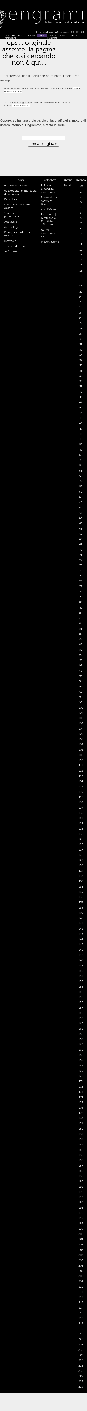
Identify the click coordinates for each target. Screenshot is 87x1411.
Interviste (10, 241)
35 (80, 365)
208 (80, 1276)
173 (81, 1092)
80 (80, 602)
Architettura (11, 251)
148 (81, 960)
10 (80, 239)
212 (81, 1297)
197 (81, 1218)
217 (81, 1323)
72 (80, 560)
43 (80, 407)
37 (80, 376)
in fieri (62, 35)
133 (81, 881)
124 (81, 834)
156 (81, 1002)
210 (81, 1286)
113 (81, 776)
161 (81, 1028)
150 (81, 971)
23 (80, 302)
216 (81, 1318)
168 (81, 1065)
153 (81, 986)
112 (81, 770)
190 (81, 1181)
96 (80, 686)
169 (81, 1071)
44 (80, 413)
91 (80, 660)
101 (81, 713)
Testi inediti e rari (15, 246)
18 (80, 276)
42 (80, 402)
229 (80, 1386)
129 (81, 860)
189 (81, 1176)
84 (80, 623)
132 (81, 876)
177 (81, 1113)
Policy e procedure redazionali (48, 189)
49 (80, 439)
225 (80, 1365)
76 (80, 581)
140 (81, 918)
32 (80, 349)
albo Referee (49, 209)
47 (80, 428)
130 (81, 865)
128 (81, 855)
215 (81, 1313)
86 (80, 634)
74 (80, 570)
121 (81, 818)
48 (80, 434)
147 (81, 955)
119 (81, 807)
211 (81, 1292)
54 (80, 465)
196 (81, 1213)
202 (80, 1244)
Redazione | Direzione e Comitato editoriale (48, 219)
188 (81, 1171)
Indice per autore (21, 105)
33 (80, 355)
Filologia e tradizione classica (17, 234)
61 (80, 502)
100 (81, 707)
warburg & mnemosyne (10, 36)
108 (81, 749)
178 (81, 1118)
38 (80, 381)
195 (81, 1207)
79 (80, 597)
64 (80, 518)
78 (80, 591)
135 (81, 892)
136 (81, 897)
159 (81, 1018)
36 (80, 370)
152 (81, 981)
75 (80, 576)
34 (80, 360)
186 (81, 1160)
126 (81, 844)
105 (81, 734)
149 (81, 965)
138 (81, 907)
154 (81, 992)
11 (80, 244)
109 (81, 755)
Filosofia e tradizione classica (17, 206)
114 (81, 781)
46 (80, 423)
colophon (73, 35)
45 (80, 418)
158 (81, 1013)
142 (81, 928)
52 (80, 455)
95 (80, 681)
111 (81, 765)
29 (80, 334)
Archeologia (11, 227)
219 (81, 1334)
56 (80, 476)
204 (80, 1255)
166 (81, 1055)
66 (80, 528)
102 (81, 718)
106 (81, 739)
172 (81, 1086)
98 (80, 697)
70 (80, 549)
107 (81, 744)
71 (80, 555)
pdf (81, 186)
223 (81, 1355)
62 (80, 507)
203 (81, 1250)
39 (80, 386)
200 (80, 1234)
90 (80, 655)
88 (80, 644)
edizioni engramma (52, 36)
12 (80, 249)
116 (81, 792)
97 (80, 692)
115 (81, 786)
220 (80, 1339)
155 (81, 997)
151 (81, 976)
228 (80, 1381)
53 (80, 460)
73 (80, 565)
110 (81, 760)
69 (80, 544)
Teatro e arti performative (12, 215)
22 (80, 297)
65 (80, 523)
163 (81, 1039)
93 (80, 670)
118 (81, 802)
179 (81, 1123)
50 (80, 444)
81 (80, 607)
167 (81, 1060)
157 (81, 1007)
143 (81, 934)
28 (80, 328)
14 (80, 260)
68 (80, 539)
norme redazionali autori (48, 233)
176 (81, 1107)
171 (81, 1081)
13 (80, 255)
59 (80, 491)
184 (81, 1149)
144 (81, 939)
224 (80, 1360)
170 (81, 1076)
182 (81, 1139)
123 (81, 828)
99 (80, 702)
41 (80, 397)
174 (81, 1097)
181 (81, 1134)
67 (80, 534)
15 (80, 265)
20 (80, 286)
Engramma (43, 16)
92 (80, 665)
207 (81, 1271)
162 (81, 1034)
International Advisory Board (49, 201)
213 (81, 1302)
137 (81, 902)
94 (80, 676)
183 (81, 1144)
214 (81, 1307)
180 (81, 1128)
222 (80, 1350)
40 (80, 391)
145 (81, 944)
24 (80, 307)
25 (80, 312)
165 (81, 1049)
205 (80, 1260)
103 (81, 723)
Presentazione (50, 241)
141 (81, 923)
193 (81, 1197)
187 (81, 1165)
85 (80, 628)
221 (81, 1344)
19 (80, 281)
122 (81, 823)
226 (80, 1371)
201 (81, 1239)
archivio (31, 35)
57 (80, 481)
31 (80, 344)
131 (81, 870)
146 (81, 949)
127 (81, 849)
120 (81, 813)
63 (80, 513)
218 (81, 1328)
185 (81, 1155)
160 (81, 1023)
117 (81, 797)
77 (80, 586)
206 (80, 1265)
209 (80, 1281)
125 (81, 839)
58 (80, 486)
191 (81, 1186)
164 (81, 1044)
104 (81, 728)
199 (81, 1228)
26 (80, 318)
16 (80, 270)
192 (81, 1192)
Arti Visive (10, 221)
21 (80, 291)
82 (80, 613)
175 (81, 1102)
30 (80, 339)
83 (80, 618)
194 (81, 1202)
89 (80, 649)
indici (20, 35)
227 (81, 1376)
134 (81, 886)
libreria (42, 35)
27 (80, 323)
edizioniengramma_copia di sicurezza (20, 192)
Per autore (10, 199)
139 (81, 913)
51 (80, 449)
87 (80, 639)
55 (80, 470)
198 (81, 1223)
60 (80, 497)
